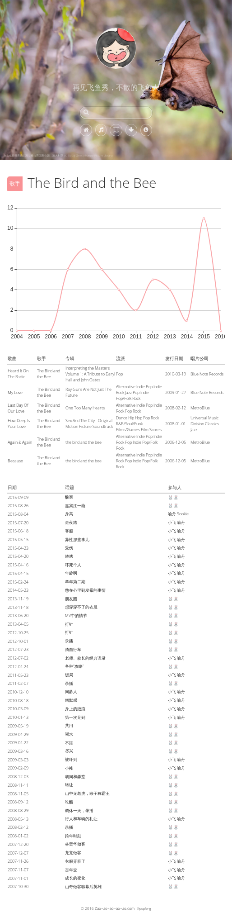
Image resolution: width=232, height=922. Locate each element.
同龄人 (71, 691)
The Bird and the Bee (48, 374)
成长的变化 (75, 878)
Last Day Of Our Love (18, 408)
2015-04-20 (18, 556)
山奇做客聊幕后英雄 (83, 886)
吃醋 (69, 802)
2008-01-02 (18, 836)
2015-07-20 (18, 523)
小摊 (69, 768)
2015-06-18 (18, 531)
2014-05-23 (18, 590)
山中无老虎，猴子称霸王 (87, 793)
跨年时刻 (73, 836)
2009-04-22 (18, 743)
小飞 (172, 522)
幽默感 (71, 700)
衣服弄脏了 (75, 861)
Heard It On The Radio (18, 374)
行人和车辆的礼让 (81, 819)
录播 (69, 641)
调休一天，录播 (79, 810)
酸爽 (69, 497)
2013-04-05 (18, 624)
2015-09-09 (18, 497)
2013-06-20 (18, 615)
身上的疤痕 (75, 709)
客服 (69, 531)
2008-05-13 (18, 819)
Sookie (183, 514)
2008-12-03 (18, 776)
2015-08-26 (18, 506)
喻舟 (172, 514)
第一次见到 (75, 717)
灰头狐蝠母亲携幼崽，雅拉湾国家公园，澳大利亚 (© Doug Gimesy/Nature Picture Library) (58, 155)
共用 (69, 725)
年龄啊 (71, 573)
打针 (69, 624)
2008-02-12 (18, 827)
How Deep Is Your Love (19, 423)
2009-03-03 (18, 760)
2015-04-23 (18, 548)
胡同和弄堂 (75, 776)
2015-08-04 (18, 514)
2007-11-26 (18, 861)
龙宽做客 (73, 852)
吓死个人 (73, 565)
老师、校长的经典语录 (85, 658)
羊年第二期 (75, 582)
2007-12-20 (18, 844)
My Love (15, 392)
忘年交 (71, 870)
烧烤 (69, 556)
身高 (69, 514)
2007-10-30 (18, 886)
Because (15, 461)
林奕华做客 (75, 844)
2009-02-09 (18, 768)
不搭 (69, 743)
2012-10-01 (18, 641)
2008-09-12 (18, 802)
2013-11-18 (18, 607)
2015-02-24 (18, 582)
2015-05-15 (18, 539)
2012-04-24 (18, 667)
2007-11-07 (18, 870)
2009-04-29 (18, 734)
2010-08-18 (18, 700)
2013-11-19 (18, 599)
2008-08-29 (18, 810)
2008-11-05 (18, 794)
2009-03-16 (18, 751)
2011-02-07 (18, 683)
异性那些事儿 (77, 539)
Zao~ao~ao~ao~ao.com (115, 908)
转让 (69, 785)
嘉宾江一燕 (75, 506)
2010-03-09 (18, 709)
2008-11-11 (18, 785)
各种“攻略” (74, 666)
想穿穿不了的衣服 (81, 607)
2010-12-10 (18, 692)
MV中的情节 (76, 615)
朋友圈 (71, 599)
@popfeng (144, 908)
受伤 (69, 548)
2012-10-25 (18, 633)
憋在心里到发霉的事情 (85, 590)
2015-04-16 (18, 565)
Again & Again (20, 442)
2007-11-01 (18, 878)
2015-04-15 (18, 573)
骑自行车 (73, 649)
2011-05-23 (18, 675)
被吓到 (71, 759)
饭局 (69, 675)
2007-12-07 (18, 853)
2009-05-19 (18, 726)
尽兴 (69, 751)
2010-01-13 (18, 717)
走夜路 (71, 522)
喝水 (69, 734)
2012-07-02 (18, 658)
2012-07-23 (18, 649)
